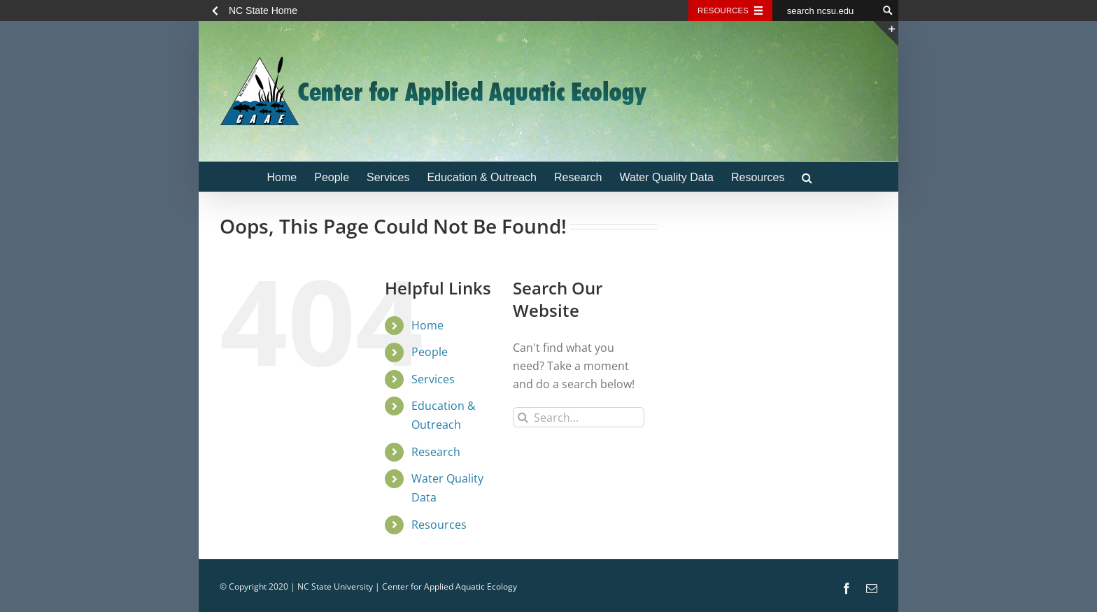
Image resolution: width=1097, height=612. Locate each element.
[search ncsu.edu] (824, 10)
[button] (807, 177)
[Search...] (578, 417)
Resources (439, 524)
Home (427, 325)
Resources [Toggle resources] (723, 10)
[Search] (523, 417)
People (429, 352)
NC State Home (263, 10)
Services (433, 379)
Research (435, 452)
